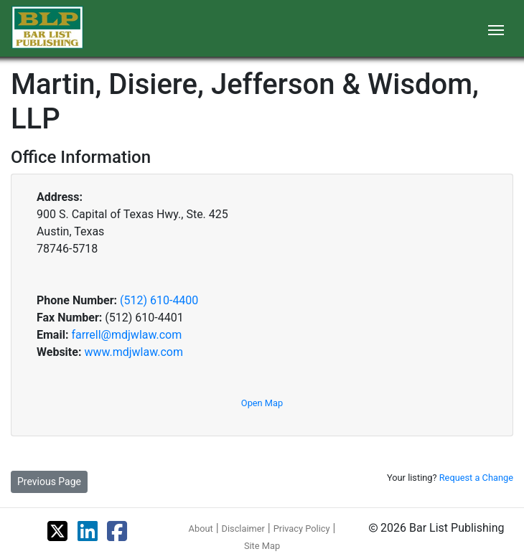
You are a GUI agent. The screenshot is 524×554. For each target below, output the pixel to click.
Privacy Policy (301, 528)
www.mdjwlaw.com (133, 352)
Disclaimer (243, 528)
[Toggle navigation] (496, 28)
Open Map (262, 403)
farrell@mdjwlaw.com (126, 335)
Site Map (262, 545)
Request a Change (476, 477)
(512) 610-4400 (159, 300)
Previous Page (49, 481)
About (201, 528)
